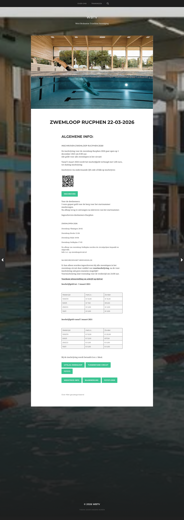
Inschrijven (69, 194)
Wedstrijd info (71, 380)
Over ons (82, 3)
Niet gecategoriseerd (75, 395)
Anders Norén (98, 510)
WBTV (92, 17)
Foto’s (67, 371)
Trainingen (96, 3)
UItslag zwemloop (73, 365)
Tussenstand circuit (98, 365)
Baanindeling (91, 380)
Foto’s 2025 (109, 380)
